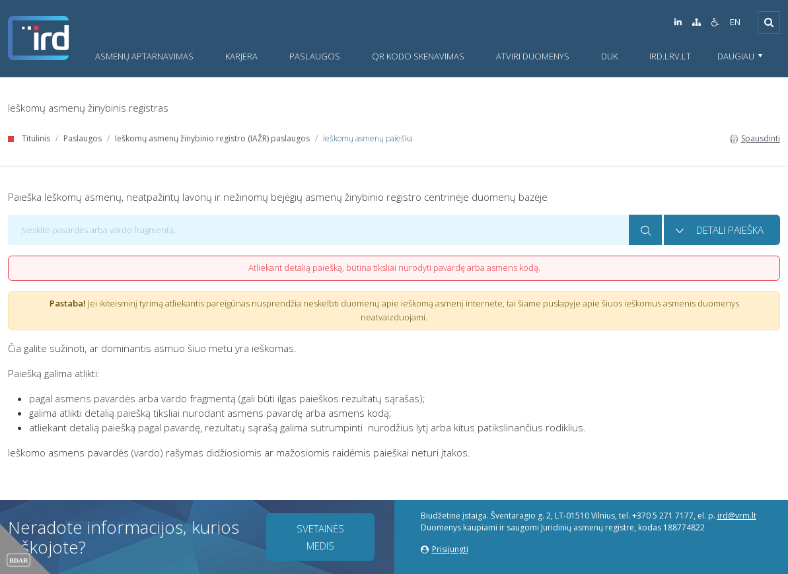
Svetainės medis (320, 537)
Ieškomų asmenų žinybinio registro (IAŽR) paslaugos (212, 138)
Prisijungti (444, 549)
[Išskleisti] (769, 22)
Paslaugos (82, 138)
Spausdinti (755, 138)
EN (735, 22)
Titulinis (36, 138)
